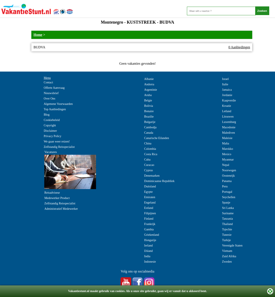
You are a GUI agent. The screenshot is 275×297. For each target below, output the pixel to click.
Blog (46, 114)
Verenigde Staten (232, 245)
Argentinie (150, 89)
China (147, 143)
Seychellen (228, 197)
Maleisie (227, 138)
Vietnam (227, 251)
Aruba (148, 95)
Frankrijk (149, 224)
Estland (148, 208)
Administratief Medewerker (61, 208)
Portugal (227, 191)
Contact (48, 82)
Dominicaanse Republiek (159, 181)
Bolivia (148, 105)
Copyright (50, 125)
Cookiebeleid (52, 120)
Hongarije (150, 240)
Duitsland (150, 186)
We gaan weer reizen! (57, 141)
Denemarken (152, 175)
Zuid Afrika (229, 256)
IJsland (148, 251)
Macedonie (228, 127)
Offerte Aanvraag (54, 87)
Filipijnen (150, 213)
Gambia (149, 229)
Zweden (227, 261)
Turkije (226, 240)
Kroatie (226, 105)
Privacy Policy (52, 136)
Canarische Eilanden (156, 138)
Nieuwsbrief (51, 93)
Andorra (149, 84)
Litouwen (228, 116)
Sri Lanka (228, 208)
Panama (227, 181)
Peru (225, 186)
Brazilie (149, 116)
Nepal (225, 165)
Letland (226, 111)
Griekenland (151, 234)
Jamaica (227, 89)
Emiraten (149, 197)
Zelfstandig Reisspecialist (59, 146)
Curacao (149, 165)
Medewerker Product (57, 198)
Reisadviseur (52, 192)
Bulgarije (149, 122)
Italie (225, 84)
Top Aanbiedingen (55, 109)
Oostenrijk (228, 175)
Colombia (150, 148)
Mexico (226, 154)
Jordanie (227, 95)
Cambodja (150, 127)
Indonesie (150, 261)
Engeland (150, 202)
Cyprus (148, 170)
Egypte (148, 191)
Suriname (228, 213)
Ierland (148, 245)
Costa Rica (150, 154)
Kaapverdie (229, 100)
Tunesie (227, 234)
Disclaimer (50, 130)
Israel (225, 79)
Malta (225, 143)
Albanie (149, 79)
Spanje (226, 202)
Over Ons (49, 98)
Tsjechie (227, 229)
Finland (148, 218)
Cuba (147, 159)
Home (38, 35)
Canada (148, 132)
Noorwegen (229, 170)
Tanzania (227, 218)
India (147, 256)
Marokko (227, 148)
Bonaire (149, 111)
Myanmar (228, 159)
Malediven (228, 132)
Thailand (227, 224)
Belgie (148, 100)
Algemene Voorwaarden (58, 104)
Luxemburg (229, 122)
